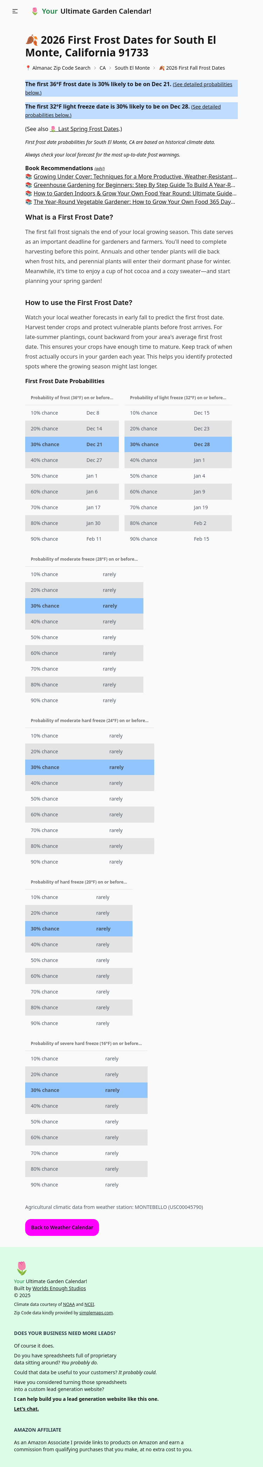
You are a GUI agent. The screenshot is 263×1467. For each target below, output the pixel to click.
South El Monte (132, 67)
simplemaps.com (96, 1313)
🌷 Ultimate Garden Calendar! (90, 11)
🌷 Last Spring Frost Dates (84, 129)
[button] (15, 11)
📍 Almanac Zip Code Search (58, 67)
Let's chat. (26, 1408)
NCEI (89, 1304)
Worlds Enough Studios (59, 1288)
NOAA (69, 1304)
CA (103, 67)
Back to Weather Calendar (62, 1227)
